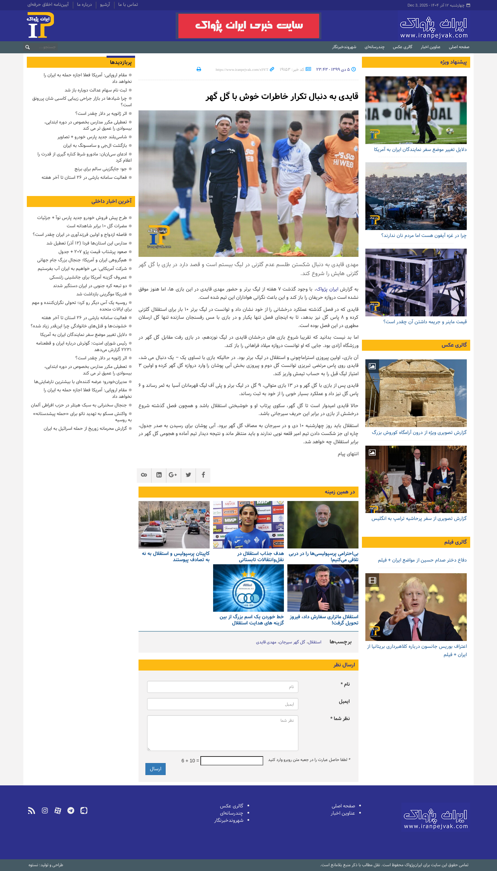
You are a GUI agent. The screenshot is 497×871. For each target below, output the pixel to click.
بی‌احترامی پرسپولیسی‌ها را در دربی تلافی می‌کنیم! (323, 557)
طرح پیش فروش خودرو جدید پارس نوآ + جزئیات (82, 217)
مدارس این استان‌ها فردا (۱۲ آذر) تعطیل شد (86, 243)
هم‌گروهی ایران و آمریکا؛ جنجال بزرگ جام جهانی (82, 260)
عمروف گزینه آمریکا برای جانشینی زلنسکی (88, 277)
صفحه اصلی (459, 47)
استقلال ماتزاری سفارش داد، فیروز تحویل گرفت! (324, 620)
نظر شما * (340, 718)
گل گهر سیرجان (292, 642)
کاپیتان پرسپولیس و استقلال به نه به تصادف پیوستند (176, 557)
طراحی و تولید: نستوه (46, 865)
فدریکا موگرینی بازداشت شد (101, 294)
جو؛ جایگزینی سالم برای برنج (101, 169)
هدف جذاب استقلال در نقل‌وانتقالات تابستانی (260, 557)
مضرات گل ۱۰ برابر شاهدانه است (97, 226)
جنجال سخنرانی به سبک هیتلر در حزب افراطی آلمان (79, 405)
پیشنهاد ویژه (453, 62)
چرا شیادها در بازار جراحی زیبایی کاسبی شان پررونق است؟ (82, 102)
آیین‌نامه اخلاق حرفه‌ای (48, 5)
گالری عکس (402, 47)
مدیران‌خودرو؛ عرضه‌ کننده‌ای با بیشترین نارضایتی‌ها (80, 381)
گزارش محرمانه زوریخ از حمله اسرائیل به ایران (85, 428)
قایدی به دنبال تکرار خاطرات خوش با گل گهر (282, 97)
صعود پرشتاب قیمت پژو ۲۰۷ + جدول (92, 251)
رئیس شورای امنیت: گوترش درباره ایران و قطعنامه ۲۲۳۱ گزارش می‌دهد (84, 346)
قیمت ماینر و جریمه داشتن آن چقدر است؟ (425, 322)
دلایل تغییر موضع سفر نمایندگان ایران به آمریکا (420, 150)
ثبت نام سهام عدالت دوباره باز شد (96, 90)
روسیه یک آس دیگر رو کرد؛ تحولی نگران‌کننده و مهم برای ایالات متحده (82, 306)
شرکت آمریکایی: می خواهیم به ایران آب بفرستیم (82, 268)
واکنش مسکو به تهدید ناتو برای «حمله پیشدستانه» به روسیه (82, 417)
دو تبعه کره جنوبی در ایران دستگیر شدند (90, 286)
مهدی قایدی (266, 642)
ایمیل (344, 701)
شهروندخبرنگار (344, 47)
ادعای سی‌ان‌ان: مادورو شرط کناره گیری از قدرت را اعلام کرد (84, 157)
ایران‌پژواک (397, 25)
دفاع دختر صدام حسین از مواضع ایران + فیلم (422, 560)
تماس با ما (128, 5)
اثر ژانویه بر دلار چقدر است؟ (101, 113)
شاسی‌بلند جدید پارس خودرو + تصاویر (92, 137)
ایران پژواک (327, 289)
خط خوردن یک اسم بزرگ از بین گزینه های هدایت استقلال (252, 620)
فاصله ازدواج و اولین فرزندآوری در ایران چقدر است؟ (80, 234)
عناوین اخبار (431, 47)
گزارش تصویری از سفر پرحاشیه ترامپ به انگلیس (419, 519)
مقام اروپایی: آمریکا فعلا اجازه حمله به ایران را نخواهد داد (88, 78)
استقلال (314, 642)
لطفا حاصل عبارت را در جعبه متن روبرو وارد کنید (309, 760)
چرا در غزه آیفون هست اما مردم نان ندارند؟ (424, 236)
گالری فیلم (455, 542)
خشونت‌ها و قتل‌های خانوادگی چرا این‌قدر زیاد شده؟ (79, 326)
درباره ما (84, 5)
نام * (345, 684)
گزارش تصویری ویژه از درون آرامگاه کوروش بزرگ (419, 433)
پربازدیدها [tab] (121, 62)
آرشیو (105, 5)
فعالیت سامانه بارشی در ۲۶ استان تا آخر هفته (84, 177)
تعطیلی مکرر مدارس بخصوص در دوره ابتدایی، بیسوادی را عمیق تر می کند (88, 125)
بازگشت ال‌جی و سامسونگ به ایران (95, 145)
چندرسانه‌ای (375, 47)
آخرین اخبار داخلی (111, 201)
